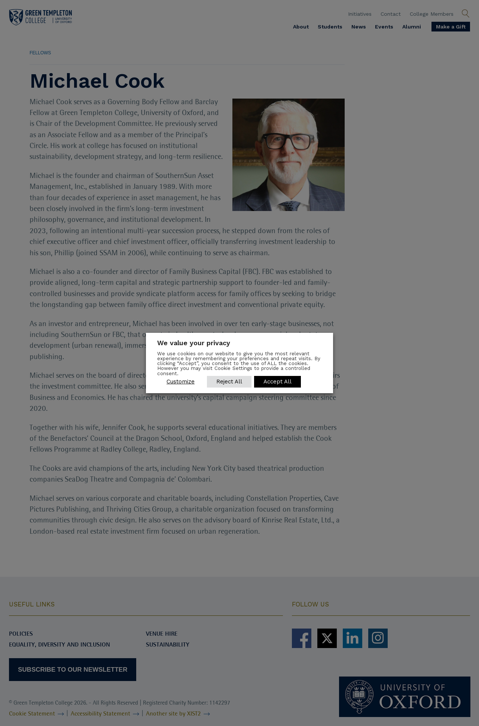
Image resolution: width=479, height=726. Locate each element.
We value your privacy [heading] (193, 343)
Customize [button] (181, 381)
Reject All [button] (229, 381)
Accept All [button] (278, 381)
